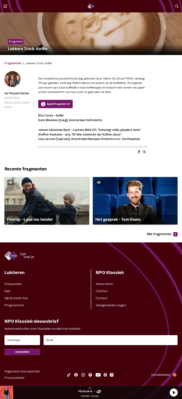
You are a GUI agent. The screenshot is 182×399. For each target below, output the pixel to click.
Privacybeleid (14, 377)
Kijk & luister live (16, 298)
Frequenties (13, 284)
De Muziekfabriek (16, 93)
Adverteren (104, 284)
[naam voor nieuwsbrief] (22, 340)
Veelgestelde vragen (111, 305)
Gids (7, 291)
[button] (173, 392)
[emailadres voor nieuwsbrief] (111, 340)
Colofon (102, 291)
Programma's (14, 305)
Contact (102, 298)
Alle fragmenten (162, 234)
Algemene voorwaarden (22, 371)
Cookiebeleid (160, 374)
